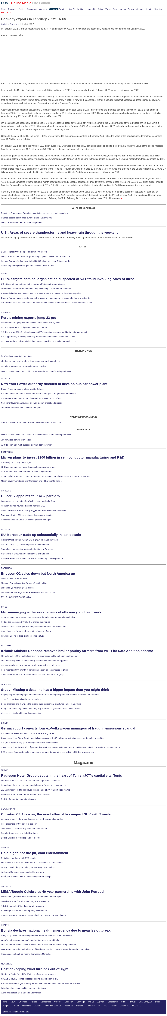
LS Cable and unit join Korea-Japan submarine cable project (28, 467)
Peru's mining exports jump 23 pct (28, 317)
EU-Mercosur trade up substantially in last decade (41, 535)
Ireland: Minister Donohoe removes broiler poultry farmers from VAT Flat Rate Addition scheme (77, 651)
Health (149, 9)
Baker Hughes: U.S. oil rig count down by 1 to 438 (24, 327)
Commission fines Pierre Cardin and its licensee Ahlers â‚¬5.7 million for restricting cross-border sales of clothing (52, 738)
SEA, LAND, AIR (8, 809)
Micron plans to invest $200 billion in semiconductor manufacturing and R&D (36, 371)
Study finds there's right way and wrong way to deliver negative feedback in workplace (40, 708)
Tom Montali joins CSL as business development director (27, 515)
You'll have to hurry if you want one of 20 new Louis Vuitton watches (32, 863)
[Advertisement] (21, 54)
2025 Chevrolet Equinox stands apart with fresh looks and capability (32, 819)
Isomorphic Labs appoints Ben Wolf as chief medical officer (28, 501)
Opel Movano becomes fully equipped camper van (24, 828)
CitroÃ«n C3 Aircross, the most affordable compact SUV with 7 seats (56, 814)
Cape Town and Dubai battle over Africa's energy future (26, 631)
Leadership (91, 9)
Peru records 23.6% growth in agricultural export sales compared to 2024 (34, 670)
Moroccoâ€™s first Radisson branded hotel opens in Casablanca (30, 780)
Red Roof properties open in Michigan (18, 799)
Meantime (158, 9)
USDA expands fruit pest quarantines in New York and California (30, 665)
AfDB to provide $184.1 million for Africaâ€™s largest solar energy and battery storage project (44, 332)
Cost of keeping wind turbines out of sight (34, 969)
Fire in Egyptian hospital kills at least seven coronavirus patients (30, 361)
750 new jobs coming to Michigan (16, 440)
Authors (38, 1006)
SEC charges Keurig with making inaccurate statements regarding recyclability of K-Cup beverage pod (47, 752)
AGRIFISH (6, 645)
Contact (79, 1006)
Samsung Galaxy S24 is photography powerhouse (24, 911)
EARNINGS (6, 568)
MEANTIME (6, 964)
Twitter (113, 1006)
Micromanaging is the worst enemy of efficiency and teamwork (51, 612)
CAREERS (6, 491)
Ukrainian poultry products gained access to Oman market (27, 266)
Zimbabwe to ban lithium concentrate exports (21, 407)
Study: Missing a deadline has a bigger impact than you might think (55, 689)
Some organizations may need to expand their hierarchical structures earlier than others (41, 704)
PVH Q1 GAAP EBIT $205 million (16, 597)
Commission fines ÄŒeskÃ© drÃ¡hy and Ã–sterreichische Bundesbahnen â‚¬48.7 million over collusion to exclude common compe (60, 747)
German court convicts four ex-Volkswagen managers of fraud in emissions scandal (68, 728)
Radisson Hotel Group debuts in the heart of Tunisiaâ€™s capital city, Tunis (61, 775)
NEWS (4, 274)
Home (4, 1002)
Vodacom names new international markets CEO (23, 506)
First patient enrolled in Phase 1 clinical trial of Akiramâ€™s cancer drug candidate (38, 945)
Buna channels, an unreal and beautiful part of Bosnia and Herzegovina (33, 785)
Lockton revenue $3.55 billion (14, 578)
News (3, 9)
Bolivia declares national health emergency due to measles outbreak (55, 930)
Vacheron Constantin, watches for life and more (22, 872)
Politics (21, 9)
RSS (105, 1006)
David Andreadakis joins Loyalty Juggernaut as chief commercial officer (33, 510)
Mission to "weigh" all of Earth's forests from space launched (28, 974)
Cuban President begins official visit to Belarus (22, 389)
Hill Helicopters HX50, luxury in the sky (19, 824)
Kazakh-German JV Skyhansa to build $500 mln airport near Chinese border (36, 261)
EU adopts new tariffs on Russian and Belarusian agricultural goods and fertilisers (38, 394)
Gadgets (140, 9)
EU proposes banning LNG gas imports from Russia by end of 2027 (32, 398)
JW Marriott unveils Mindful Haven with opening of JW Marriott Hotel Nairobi (35, 790)
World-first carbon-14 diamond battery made (21, 993)
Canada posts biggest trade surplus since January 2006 (26, 218)
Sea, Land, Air (119, 9)
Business (12, 9)
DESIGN (5, 848)
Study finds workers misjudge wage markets (21, 699)
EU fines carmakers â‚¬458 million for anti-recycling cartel (27, 733)
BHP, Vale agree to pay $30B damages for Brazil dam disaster (29, 743)
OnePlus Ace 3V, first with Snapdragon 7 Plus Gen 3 (25, 901)
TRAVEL (5, 770)
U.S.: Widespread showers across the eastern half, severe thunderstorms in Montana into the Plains (46, 303)
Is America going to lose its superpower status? (22, 636)
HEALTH (5, 925)
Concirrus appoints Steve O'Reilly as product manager (26, 520)
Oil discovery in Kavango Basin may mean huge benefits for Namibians (33, 627)
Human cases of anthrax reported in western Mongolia (26, 954)
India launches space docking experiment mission (23, 988)
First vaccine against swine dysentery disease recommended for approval (34, 661)
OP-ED (4, 607)
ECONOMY (6, 529)
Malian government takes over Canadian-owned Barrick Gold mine (31, 481)
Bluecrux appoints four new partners (30, 496)
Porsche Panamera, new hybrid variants (19, 833)
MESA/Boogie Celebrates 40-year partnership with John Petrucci (52, 891)
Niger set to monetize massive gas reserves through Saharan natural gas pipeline (38, 617)
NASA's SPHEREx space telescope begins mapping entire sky (29, 979)
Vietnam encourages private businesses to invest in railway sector (31, 323)
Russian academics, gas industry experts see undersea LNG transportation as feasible (40, 983)
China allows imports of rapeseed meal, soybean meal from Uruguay (32, 674)
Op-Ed (72, 9)
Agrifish (80, 9)
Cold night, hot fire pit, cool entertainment (34, 853)
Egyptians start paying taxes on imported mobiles (23, 366)
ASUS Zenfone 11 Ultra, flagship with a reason (22, 906)
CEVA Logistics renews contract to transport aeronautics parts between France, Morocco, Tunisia (45, 476)
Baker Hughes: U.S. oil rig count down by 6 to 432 (24, 252)
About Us (69, 1006)
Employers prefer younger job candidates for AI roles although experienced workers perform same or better (50, 695)
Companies (32, 9)
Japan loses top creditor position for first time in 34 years (27, 549)
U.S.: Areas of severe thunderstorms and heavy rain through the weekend (60, 232)
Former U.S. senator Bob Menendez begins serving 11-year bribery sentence (36, 289)
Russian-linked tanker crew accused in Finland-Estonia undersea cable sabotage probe (41, 293)
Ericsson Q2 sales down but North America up (38, 573)
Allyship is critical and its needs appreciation (21, 713)
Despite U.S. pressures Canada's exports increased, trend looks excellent (34, 213)
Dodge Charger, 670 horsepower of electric (20, 838)
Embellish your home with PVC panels (18, 858)
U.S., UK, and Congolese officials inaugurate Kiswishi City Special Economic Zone (38, 341)
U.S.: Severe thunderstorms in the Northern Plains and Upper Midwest (33, 284)
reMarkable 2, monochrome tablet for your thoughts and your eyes (31, 897)
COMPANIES (7, 452)
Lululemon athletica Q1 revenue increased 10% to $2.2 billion (29, 592)
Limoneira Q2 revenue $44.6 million (17, 588)
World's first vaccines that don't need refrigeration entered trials (30, 940)
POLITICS (5, 379)
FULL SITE (136, 1006)
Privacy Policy (93, 1006)
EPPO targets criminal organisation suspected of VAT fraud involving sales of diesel (68, 279)
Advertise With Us (53, 1006)
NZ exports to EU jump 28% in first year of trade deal (25, 554)
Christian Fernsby (10, 24)
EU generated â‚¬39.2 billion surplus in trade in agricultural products (32, 558)
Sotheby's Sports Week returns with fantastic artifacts (25, 794)
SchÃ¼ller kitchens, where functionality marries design (26, 877)
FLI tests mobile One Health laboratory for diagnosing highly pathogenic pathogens (39, 656)
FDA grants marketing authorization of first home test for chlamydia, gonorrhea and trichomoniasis (45, 949)
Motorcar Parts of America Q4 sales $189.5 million (24, 583)
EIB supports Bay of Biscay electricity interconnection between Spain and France (38, 337)
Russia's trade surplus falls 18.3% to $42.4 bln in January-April (29, 540)
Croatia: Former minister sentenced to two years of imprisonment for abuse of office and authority (45, 298)
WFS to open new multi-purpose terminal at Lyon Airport (26, 445)
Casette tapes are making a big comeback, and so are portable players (33, 915)
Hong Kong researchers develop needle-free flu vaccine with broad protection (36, 935)
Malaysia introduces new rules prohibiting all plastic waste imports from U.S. (36, 256)
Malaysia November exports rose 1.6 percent (21, 222)
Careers (43, 9)
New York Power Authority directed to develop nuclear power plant (54, 384)
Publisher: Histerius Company (15, 1012)
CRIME (4, 723)
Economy (53, 9)
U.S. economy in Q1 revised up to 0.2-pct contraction (25, 544)
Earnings (63, 9)
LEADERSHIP (7, 684)
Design (131, 9)
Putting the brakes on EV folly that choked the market (25, 622)
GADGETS (6, 886)
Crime (101, 9)
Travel (108, 9)
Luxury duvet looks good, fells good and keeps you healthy (28, 867)
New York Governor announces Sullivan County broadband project (31, 403)
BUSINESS (6, 312)
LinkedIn (124, 1006)
